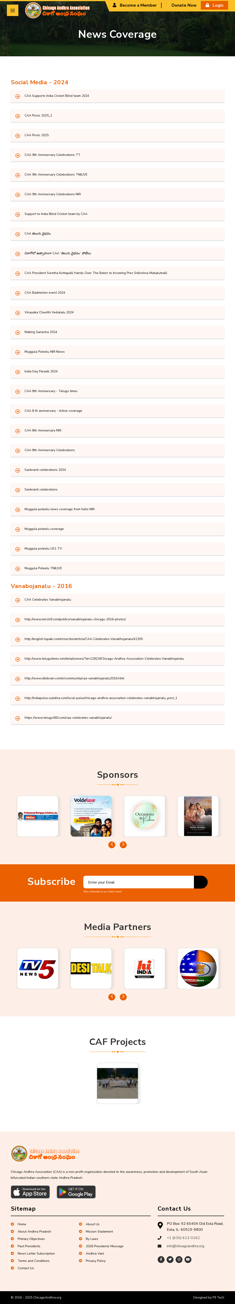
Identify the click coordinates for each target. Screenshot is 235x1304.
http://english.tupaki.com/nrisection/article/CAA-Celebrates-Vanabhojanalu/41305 (84, 639)
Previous (111, 844)
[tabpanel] (37, 816)
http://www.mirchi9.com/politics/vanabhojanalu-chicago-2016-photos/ (75, 619)
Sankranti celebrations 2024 (45, 470)
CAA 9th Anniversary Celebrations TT (52, 155)
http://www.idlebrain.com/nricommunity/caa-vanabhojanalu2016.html (74, 678)
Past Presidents (25, 1246)
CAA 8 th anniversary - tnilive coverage (53, 411)
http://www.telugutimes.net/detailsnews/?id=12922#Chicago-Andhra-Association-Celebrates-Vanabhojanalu (104, 658)
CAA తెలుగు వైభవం (38, 233)
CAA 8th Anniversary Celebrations (50, 450)
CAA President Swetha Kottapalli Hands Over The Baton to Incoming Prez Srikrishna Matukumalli (96, 273)
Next (123, 844)
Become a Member (135, 5)
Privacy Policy (92, 1261)
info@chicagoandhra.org (185, 1246)
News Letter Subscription (33, 1253)
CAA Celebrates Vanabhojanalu (48, 599)
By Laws (88, 1239)
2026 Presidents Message (101, 1246)
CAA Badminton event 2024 (45, 292)
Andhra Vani (91, 1253)
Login (214, 5)
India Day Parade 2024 (41, 371)
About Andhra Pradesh (31, 1231)
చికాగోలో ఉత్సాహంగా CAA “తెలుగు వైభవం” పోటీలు (58, 253)
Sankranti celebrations (41, 489)
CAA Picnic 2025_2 (38, 115)
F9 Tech (218, 1297)
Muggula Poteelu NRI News (45, 352)
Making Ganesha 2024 (41, 332)
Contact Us (22, 1268)
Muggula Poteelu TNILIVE (43, 568)
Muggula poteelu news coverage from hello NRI (60, 509)
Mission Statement (96, 1231)
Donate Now (180, 5)
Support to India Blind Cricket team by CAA (56, 214)
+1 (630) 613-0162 (183, 1237)
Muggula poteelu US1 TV (43, 548)
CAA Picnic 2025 (37, 135)
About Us (89, 1224)
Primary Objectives (28, 1239)
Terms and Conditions (30, 1261)
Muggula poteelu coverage (44, 529)
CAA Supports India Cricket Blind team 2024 (57, 96)
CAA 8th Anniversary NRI (43, 430)
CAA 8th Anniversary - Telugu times (51, 391)
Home (18, 1224)
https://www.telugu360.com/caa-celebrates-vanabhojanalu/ (68, 718)
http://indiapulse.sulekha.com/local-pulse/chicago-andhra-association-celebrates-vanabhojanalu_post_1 (101, 698)
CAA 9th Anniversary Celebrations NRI (53, 194)
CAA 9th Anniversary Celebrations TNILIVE (56, 174)
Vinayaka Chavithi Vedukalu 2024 (49, 312)
